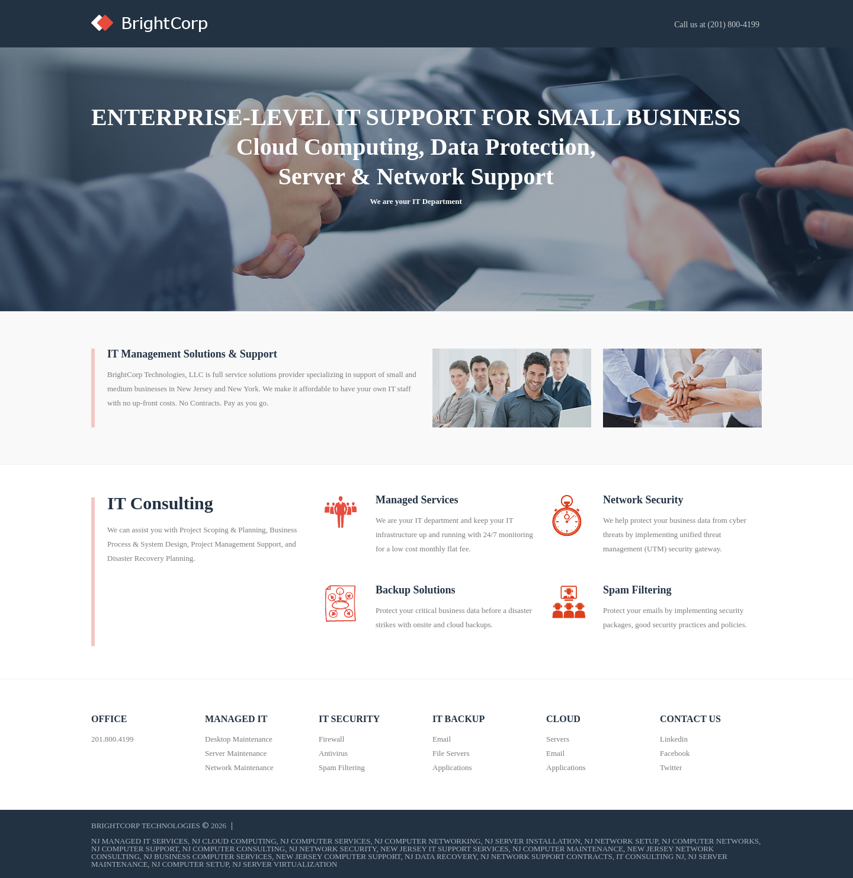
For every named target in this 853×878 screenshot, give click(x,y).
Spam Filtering (637, 590)
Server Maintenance (236, 753)
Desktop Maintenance (238, 739)
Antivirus (333, 753)
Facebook (675, 753)
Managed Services (417, 500)
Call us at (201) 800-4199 (716, 24)
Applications (452, 767)
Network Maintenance (239, 767)
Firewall (331, 739)
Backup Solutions (416, 590)
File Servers (450, 753)
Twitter (671, 767)
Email (441, 739)
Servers (557, 739)
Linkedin (674, 739)
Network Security (643, 500)
